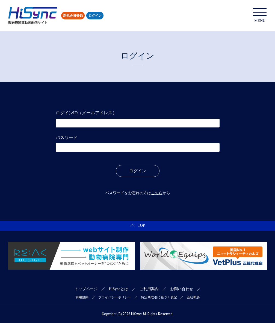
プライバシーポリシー (114, 297)
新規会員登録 (73, 16)
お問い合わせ (181, 289)
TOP (137, 225)
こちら (156, 193)
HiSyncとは (118, 289)
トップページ (86, 289)
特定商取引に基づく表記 (159, 297)
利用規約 (81, 297)
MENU (260, 15)
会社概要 (193, 297)
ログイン (95, 16)
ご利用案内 (149, 289)
